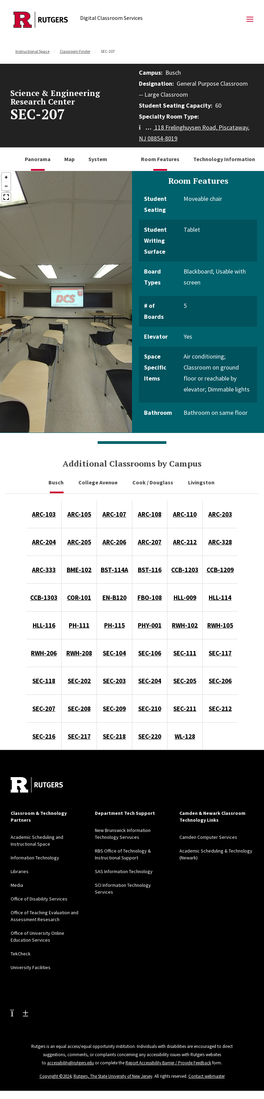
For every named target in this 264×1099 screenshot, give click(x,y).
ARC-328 (220, 542)
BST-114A (114, 570)
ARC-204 (44, 542)
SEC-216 (43, 736)
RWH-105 (220, 625)
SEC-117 (220, 653)
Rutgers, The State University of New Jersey (113, 1076)
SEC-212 (220, 708)
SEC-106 (149, 653)
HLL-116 (44, 625)
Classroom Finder (75, 51)
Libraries (20, 871)
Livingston (202, 482)
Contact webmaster (206, 1076)
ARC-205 (79, 542)
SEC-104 (114, 653)
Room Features (160, 159)
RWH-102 (185, 625)
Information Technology (35, 858)
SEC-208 (79, 708)
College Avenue (98, 482)
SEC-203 (114, 681)
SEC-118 (43, 681)
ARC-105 (79, 514)
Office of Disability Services (39, 899)
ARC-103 (44, 514)
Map (69, 159)
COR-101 (79, 597)
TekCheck (21, 954)
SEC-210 (149, 708)
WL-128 (185, 736)
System (97, 159)
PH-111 (79, 625)
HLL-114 (220, 597)
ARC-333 (44, 570)
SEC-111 (184, 653)
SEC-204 (149, 681)
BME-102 (79, 570)
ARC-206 (114, 542)
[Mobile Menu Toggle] (249, 19)
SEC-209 (114, 708)
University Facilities (31, 967)
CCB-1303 (43, 597)
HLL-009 (185, 597)
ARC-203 (220, 514)
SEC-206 (220, 681)
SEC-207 (43, 708)
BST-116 (150, 570)
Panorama (38, 159)
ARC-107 (114, 514)
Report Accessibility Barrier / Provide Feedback (168, 1063)
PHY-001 (150, 625)
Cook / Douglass (153, 482)
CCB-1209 (220, 570)
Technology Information (224, 159)
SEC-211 (184, 708)
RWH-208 (79, 653)
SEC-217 (79, 736)
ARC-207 (150, 542)
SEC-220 (149, 736)
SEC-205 (184, 681)
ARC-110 (185, 514)
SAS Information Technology (124, 871)
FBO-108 (150, 597)
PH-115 (114, 625)
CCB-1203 (184, 570)
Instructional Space (32, 51)
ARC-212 (185, 542)
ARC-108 (150, 514)
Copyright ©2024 (55, 1076)
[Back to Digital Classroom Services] (41, 20)
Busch (56, 482)
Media (17, 885)
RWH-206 (44, 653)
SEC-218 (114, 736)
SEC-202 (79, 681)
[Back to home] (37, 785)
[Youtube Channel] (20, 1012)
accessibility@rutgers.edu (70, 1063)
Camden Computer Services (208, 837)
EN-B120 (114, 597)
